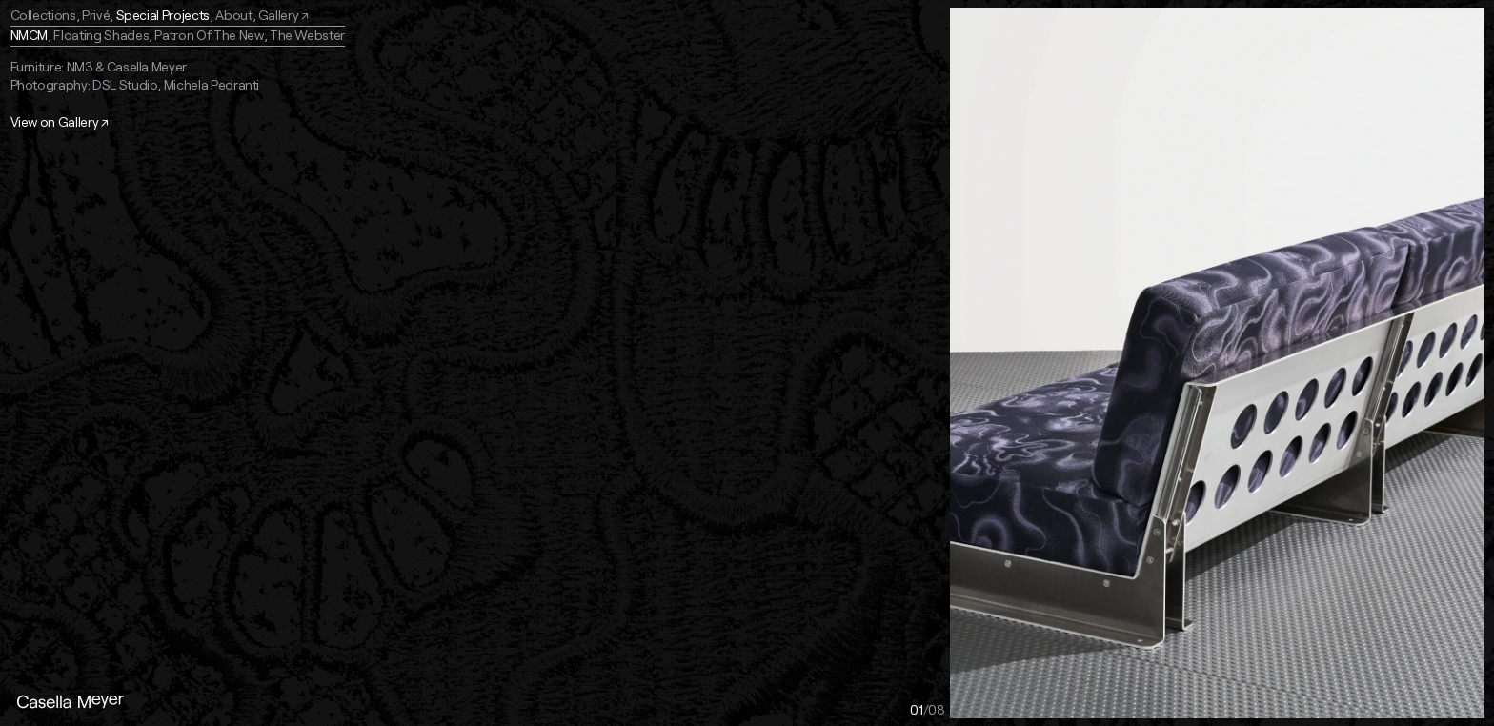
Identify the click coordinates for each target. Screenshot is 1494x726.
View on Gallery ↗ (59, 121)
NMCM (29, 35)
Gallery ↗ (283, 15)
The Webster (307, 35)
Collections (43, 15)
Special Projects (163, 15)
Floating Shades (101, 35)
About (233, 15)
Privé (96, 15)
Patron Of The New (208, 35)
